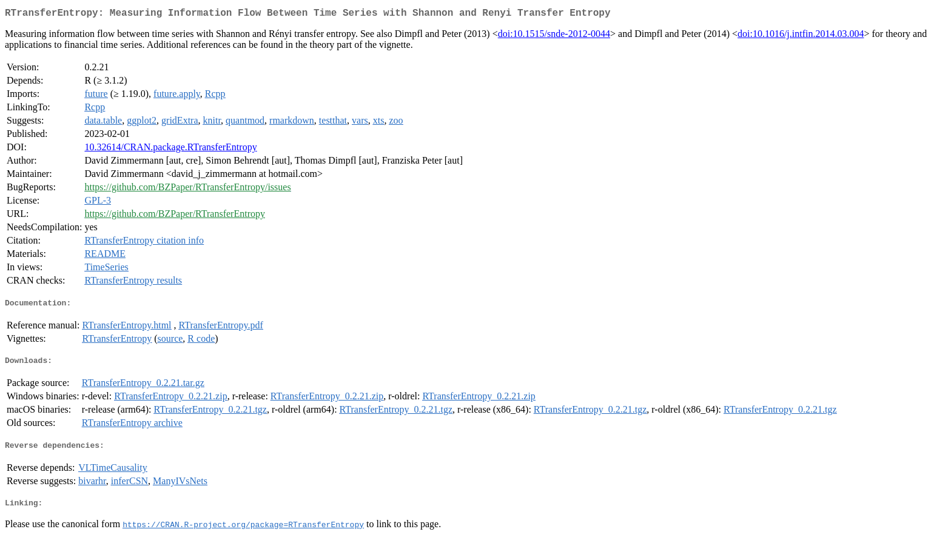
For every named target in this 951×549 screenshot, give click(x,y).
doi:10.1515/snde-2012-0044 (554, 36)
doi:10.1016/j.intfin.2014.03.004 (801, 36)
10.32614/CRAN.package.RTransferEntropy (170, 149)
